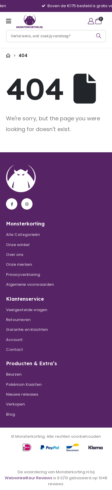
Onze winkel (18, 245)
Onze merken (19, 264)
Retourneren (18, 320)
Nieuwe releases (22, 394)
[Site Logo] (29, 21)
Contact (14, 349)
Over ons (15, 254)
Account (14, 340)
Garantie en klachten (27, 329)
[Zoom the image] (21, 166)
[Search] (98, 36)
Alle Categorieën (23, 234)
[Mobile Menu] (10, 21)
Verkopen (15, 404)
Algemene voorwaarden (30, 284)
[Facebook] (11, 204)
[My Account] (91, 21)
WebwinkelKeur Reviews (28, 478)
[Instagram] (27, 204)
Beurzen (14, 374)
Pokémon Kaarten (24, 384)
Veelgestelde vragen (26, 310)
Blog (10, 414)
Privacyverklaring (23, 275)
